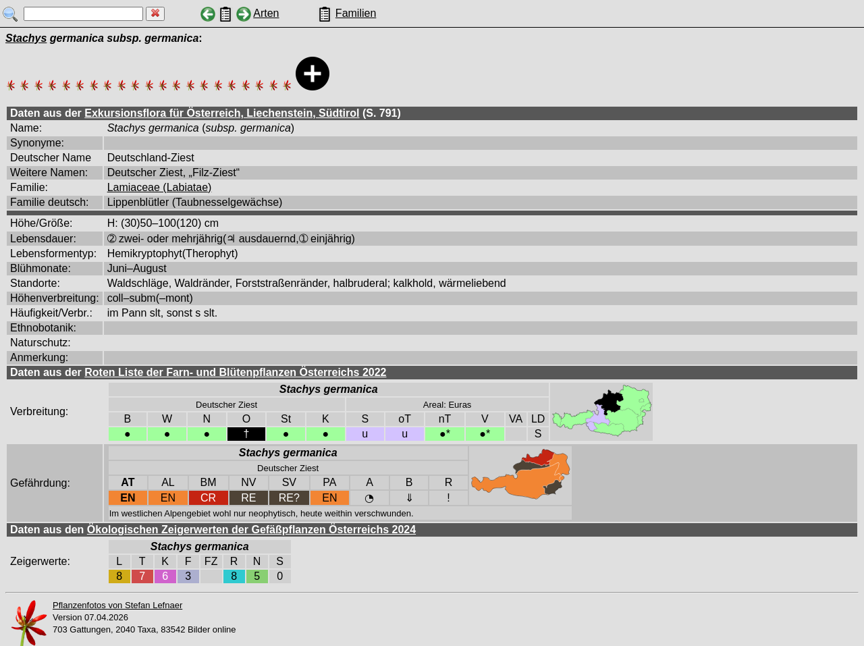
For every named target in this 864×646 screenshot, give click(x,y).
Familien (355, 13)
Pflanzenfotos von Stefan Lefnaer (117, 605)
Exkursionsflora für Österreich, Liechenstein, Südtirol (221, 113)
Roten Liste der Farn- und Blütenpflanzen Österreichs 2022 (235, 372)
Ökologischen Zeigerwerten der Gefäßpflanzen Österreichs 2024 (251, 529)
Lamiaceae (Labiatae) (159, 187)
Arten (266, 13)
